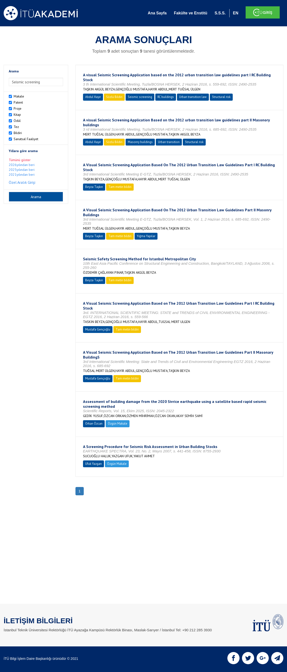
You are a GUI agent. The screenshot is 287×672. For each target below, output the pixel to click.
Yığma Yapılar (146, 236)
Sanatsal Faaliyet (26, 139)
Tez (16, 127)
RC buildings (165, 97)
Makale (19, 96)
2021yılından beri (22, 174)
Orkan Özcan (93, 423)
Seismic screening (140, 97)
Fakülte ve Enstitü (190, 13)
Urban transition (169, 142)
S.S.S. (219, 13)
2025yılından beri (22, 169)
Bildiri (18, 133)
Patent (18, 102)
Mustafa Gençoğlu (97, 329)
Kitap (17, 114)
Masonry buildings (140, 142)
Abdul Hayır (93, 97)
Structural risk (221, 97)
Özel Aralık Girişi (22, 182)
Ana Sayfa (157, 13)
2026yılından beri (22, 165)
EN (235, 13)
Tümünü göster (20, 160)
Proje (17, 108)
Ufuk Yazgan (93, 464)
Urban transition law (193, 97)
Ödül (17, 120)
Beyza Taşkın (94, 187)
